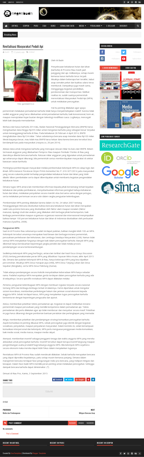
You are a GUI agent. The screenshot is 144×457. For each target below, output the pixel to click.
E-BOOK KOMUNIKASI (110, 68)
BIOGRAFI (123, 25)
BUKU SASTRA (131, 68)
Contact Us (19, 2)
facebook (90, 423)
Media (81, 25)
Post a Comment (12, 433)
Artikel (15, 25)
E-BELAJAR (110, 25)
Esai (44, 25)
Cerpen (26, 25)
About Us (11, 2)
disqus (81, 423)
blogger (72, 423)
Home (4, 2)
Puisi (36, 25)
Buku (53, 25)
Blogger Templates (39, 453)
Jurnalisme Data (67, 25)
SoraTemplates (16, 453)
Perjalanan (95, 25)
